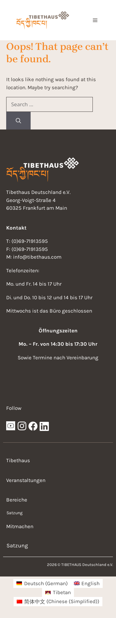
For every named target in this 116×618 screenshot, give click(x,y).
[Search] (18, 121)
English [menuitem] (90, 583)
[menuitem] (42, 583)
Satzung (14, 512)
